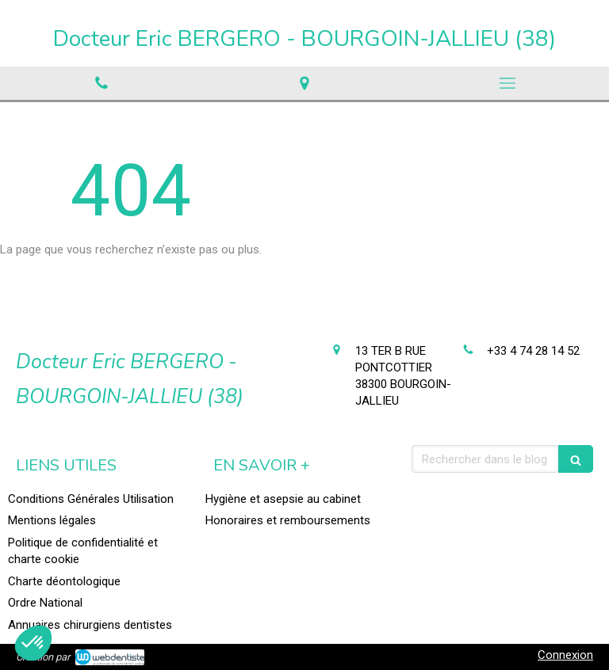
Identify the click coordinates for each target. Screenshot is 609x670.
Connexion (565, 655)
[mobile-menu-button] (507, 83)
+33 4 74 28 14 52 (533, 351)
